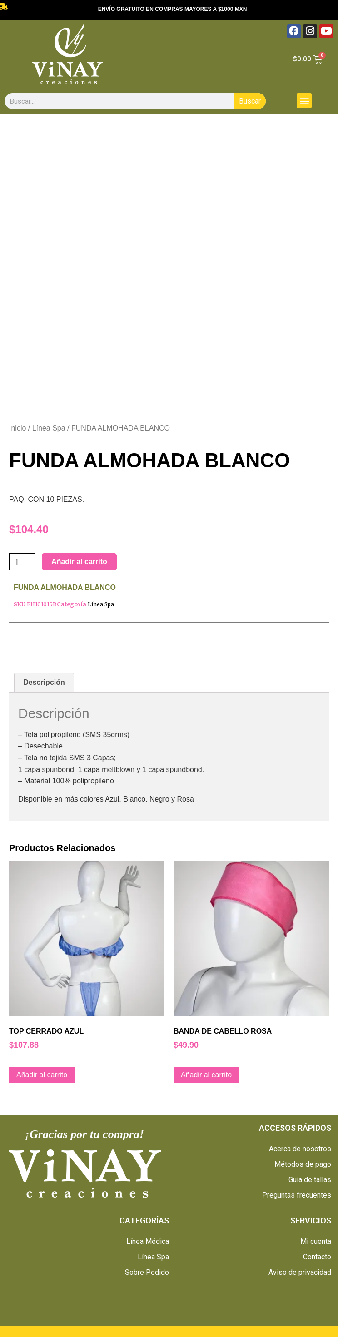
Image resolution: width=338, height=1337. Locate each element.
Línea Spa (48, 428)
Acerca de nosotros (300, 1148)
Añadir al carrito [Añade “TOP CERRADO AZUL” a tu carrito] (41, 1075)
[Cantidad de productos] (22, 561)
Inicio (17, 428)
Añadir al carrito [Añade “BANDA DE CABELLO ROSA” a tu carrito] (206, 1075)
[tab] (44, 683)
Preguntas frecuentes (296, 1195)
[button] (304, 100)
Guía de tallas (309, 1179)
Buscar (250, 101)
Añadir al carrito (79, 561)
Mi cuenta (315, 1241)
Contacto (317, 1257)
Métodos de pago (302, 1164)
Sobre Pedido (147, 1272)
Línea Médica (147, 1241)
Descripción (44, 682)
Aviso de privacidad (299, 1272)
